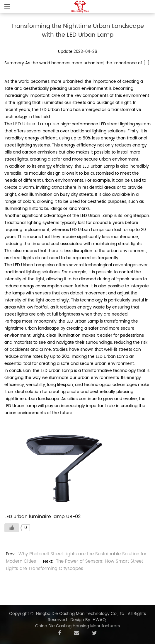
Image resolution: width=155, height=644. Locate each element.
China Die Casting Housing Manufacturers (77, 626)
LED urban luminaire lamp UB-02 (42, 516)
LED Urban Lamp (32, 124)
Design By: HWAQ (88, 620)
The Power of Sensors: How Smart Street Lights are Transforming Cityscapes (74, 565)
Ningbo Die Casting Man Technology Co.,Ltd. (80, 614)
